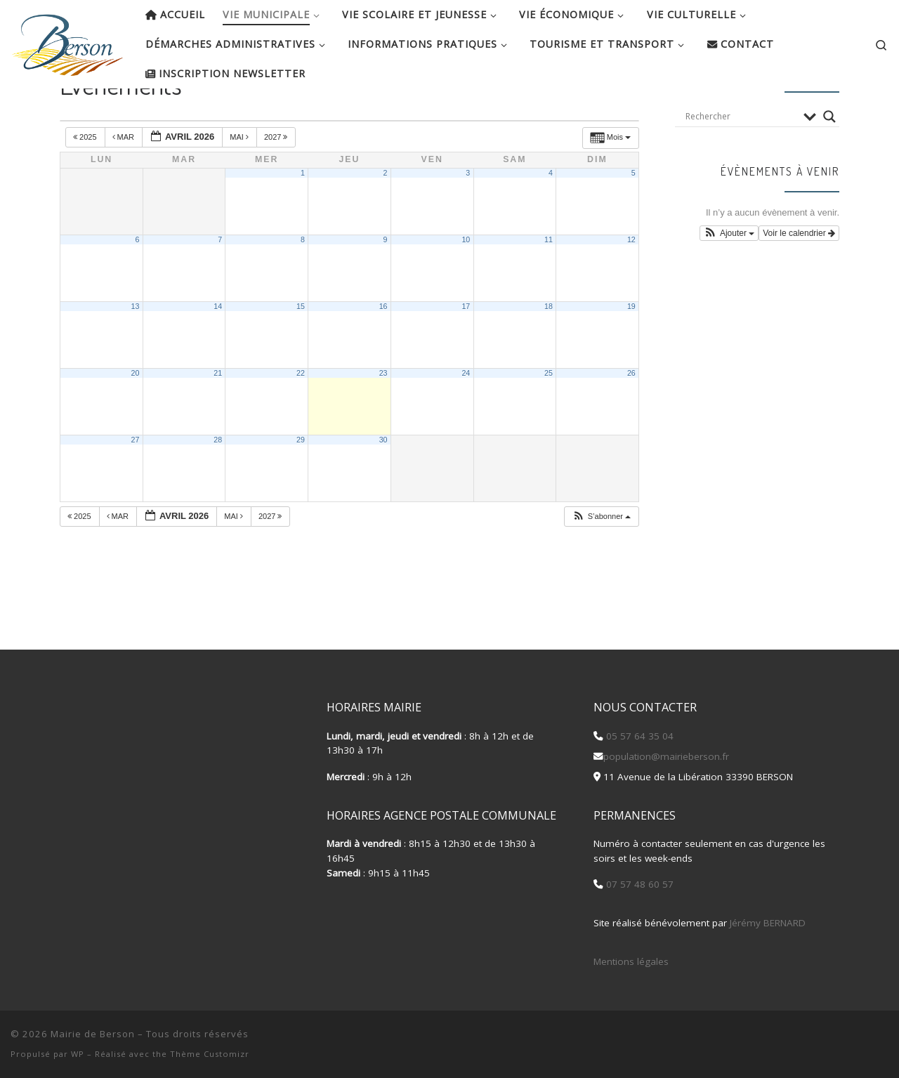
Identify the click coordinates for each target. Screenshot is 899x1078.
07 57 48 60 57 (638, 884)
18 (548, 352)
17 (465, 352)
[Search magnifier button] (829, 161)
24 (465, 418)
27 (135, 485)
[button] (601, 562)
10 (465, 285)
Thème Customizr (209, 1054)
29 (300, 485)
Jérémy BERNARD (768, 922)
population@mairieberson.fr (666, 756)
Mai (240, 182)
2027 (277, 182)
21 (218, 418)
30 (383, 485)
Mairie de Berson (93, 1033)
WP (77, 1054)
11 (548, 285)
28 (218, 485)
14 (218, 352)
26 (631, 418)
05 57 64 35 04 (638, 736)
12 (631, 285)
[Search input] (740, 161)
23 (383, 418)
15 (300, 352)
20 (135, 418)
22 (300, 418)
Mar (124, 182)
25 (548, 418)
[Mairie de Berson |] (67, 41)
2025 (86, 182)
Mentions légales (631, 961)
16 (383, 352)
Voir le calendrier (799, 279)
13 (135, 352)
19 (631, 352)
